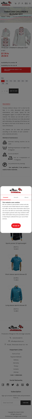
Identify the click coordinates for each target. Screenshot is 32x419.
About (26, 197)
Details (16, 197)
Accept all (16, 226)
